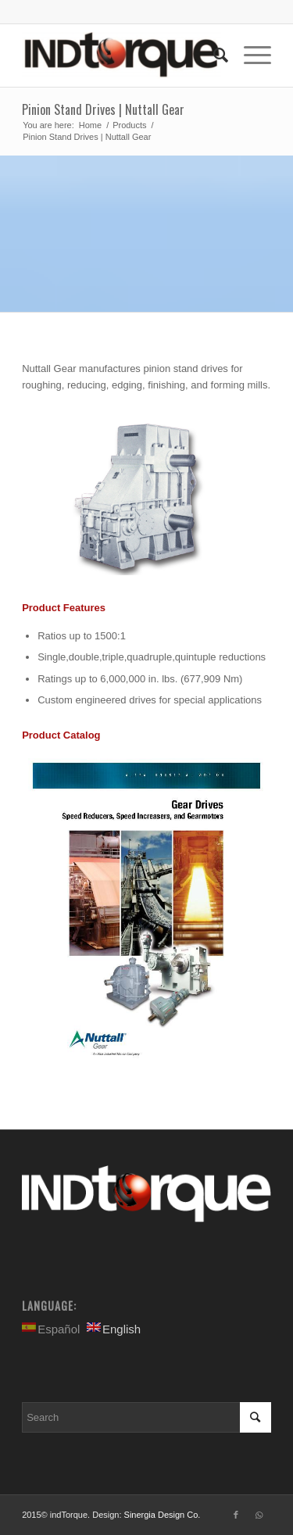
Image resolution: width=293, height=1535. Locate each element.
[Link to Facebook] (236, 1514)
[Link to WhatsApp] (259, 1514)
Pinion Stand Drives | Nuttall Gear (103, 109)
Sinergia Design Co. (162, 1514)
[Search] (213, 55)
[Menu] (249, 55)
